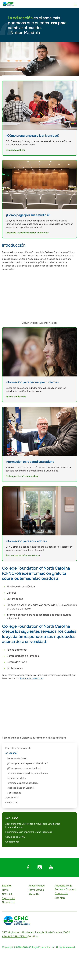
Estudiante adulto (16, 777)
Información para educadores (22, 782)
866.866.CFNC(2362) (15, 936)
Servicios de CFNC (17, 758)
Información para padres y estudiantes (27, 773)
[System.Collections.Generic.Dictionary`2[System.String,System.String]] (28, 867)
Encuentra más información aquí (23, 555)
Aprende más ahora (16, 396)
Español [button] (6, 885)
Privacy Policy (36, 885)
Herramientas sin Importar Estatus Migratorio (28, 831)
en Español (11, 752)
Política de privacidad (32, 678)
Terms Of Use (36, 889)
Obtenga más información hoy (22, 476)
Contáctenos (14, 792)
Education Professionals (18, 748)
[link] (39, 351)
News (5, 889)
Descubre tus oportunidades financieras (27, 232)
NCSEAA (7, 894)
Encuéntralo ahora (15, 149)
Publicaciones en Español (20, 787)
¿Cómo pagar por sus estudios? (24, 768)
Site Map (60, 897)
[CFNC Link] (8, 3)
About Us (33, 894)
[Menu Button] (75, 4)
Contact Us (11, 802)
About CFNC (12, 797)
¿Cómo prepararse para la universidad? (27, 763)
